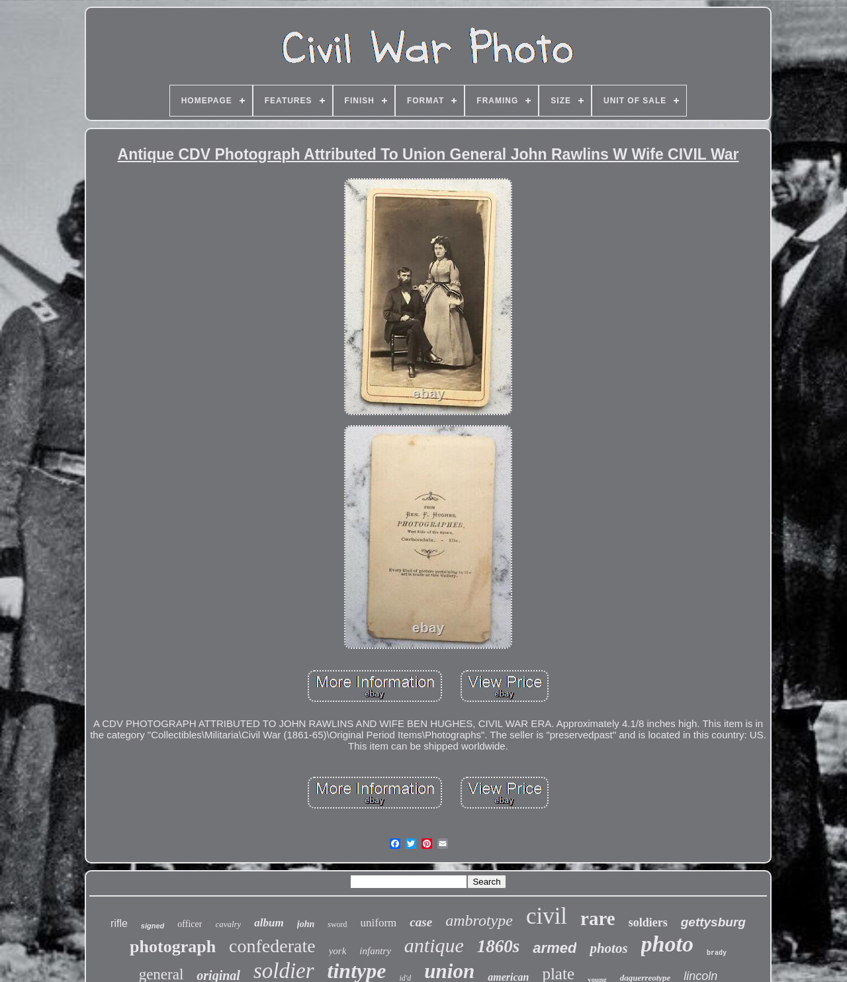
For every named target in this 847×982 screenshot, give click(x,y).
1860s (498, 946)
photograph (173, 946)
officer (189, 924)
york (338, 951)
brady (717, 953)
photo (667, 944)
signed (152, 926)
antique (434, 945)
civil (546, 916)
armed (554, 948)
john (305, 924)
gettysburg (713, 922)
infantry (375, 951)
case (421, 922)
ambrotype (479, 920)
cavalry (228, 924)
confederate (272, 946)
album (268, 922)
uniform (379, 922)
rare (597, 918)
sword (337, 924)
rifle (119, 923)
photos (608, 948)
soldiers (648, 922)
